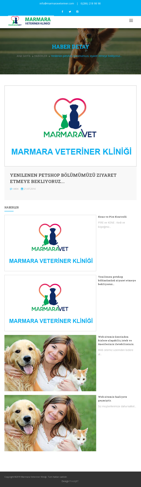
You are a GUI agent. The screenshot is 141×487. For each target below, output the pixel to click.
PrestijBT (74, 481)
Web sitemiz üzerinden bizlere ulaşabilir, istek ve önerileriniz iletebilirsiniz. (116, 340)
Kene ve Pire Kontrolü (112, 216)
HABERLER (40, 56)
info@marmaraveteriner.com (57, 3)
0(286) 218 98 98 (91, 3)
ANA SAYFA (23, 56)
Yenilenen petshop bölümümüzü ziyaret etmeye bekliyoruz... (117, 280)
